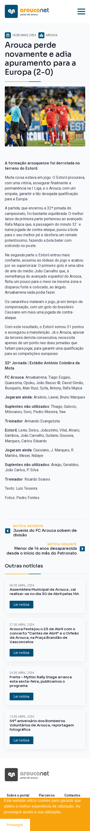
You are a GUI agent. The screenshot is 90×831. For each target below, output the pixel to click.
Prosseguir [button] (15, 825)
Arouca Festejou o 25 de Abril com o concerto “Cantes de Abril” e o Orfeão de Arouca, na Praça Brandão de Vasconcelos (44, 635)
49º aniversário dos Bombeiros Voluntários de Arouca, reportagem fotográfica (42, 725)
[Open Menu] (81, 11)
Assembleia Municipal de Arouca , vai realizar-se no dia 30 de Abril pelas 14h (44, 591)
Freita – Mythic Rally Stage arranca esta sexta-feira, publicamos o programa (41, 681)
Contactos (72, 795)
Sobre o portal (18, 795)
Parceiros (47, 795)
